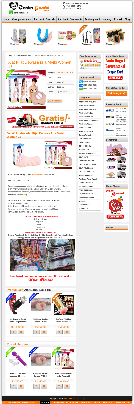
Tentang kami (92, 19)
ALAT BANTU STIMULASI (88, 120)
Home (6, 19)
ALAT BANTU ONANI (86, 106)
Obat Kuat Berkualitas (87, 161)
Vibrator (82, 201)
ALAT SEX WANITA (86, 131)
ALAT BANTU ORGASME (88, 109)
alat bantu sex (37, 174)
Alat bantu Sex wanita (70, 19)
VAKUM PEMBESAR (86, 197)
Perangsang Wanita (86, 186)
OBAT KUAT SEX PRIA (87, 164)
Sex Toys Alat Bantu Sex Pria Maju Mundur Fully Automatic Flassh (17, 321)
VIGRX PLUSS (84, 205)
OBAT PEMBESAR (86, 168)
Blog (127, 19)
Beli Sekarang (55, 101)
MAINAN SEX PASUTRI (87, 153)
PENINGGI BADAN (86, 183)
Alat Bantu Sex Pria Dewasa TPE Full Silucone (40, 321)
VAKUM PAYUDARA (86, 194)
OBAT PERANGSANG (87, 172)
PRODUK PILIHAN (86, 190)
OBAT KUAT (83, 157)
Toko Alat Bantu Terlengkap (74, 399)
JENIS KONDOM (85, 146)
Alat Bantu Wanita (85, 124)
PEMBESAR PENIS (86, 175)
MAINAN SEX (84, 150)
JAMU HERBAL (84, 142)
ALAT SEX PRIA (85, 128)
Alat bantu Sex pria (44, 19)
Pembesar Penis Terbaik (88, 179)
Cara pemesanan (21, 19)
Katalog (107, 19)
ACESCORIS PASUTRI (87, 102)
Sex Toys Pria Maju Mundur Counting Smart (63, 321)
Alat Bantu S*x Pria (86, 113)
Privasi (118, 19)
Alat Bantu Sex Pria (23, 56)
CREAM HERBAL (85, 139)
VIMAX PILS (83, 208)
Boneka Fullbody (85, 135)
